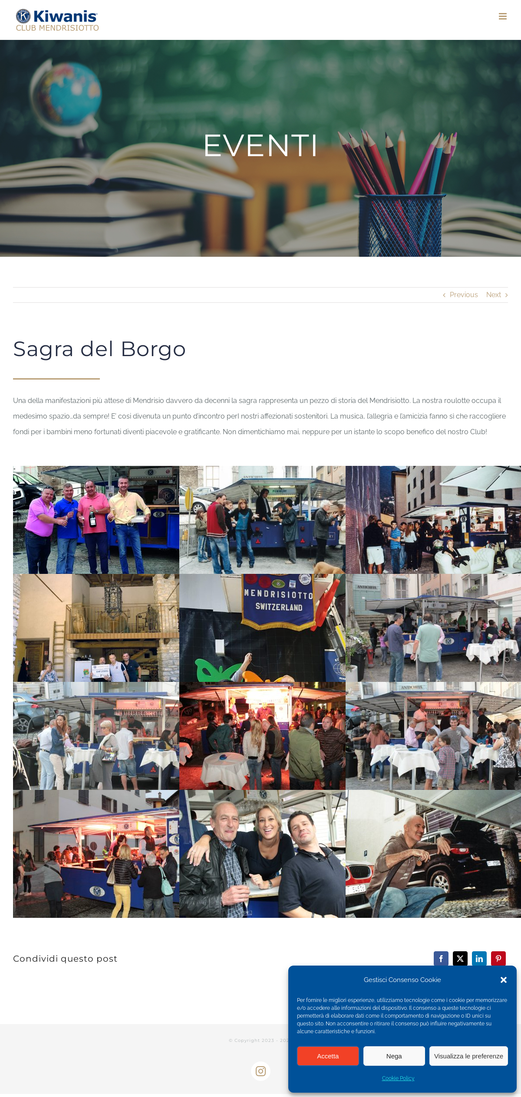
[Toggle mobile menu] (503, 16)
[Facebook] (441, 958)
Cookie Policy (398, 1078)
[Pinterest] (498, 958)
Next (493, 295)
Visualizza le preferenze (468, 1056)
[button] (503, 980)
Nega (394, 1056)
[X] (460, 958)
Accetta (328, 1056)
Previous (464, 295)
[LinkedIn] (479, 958)
